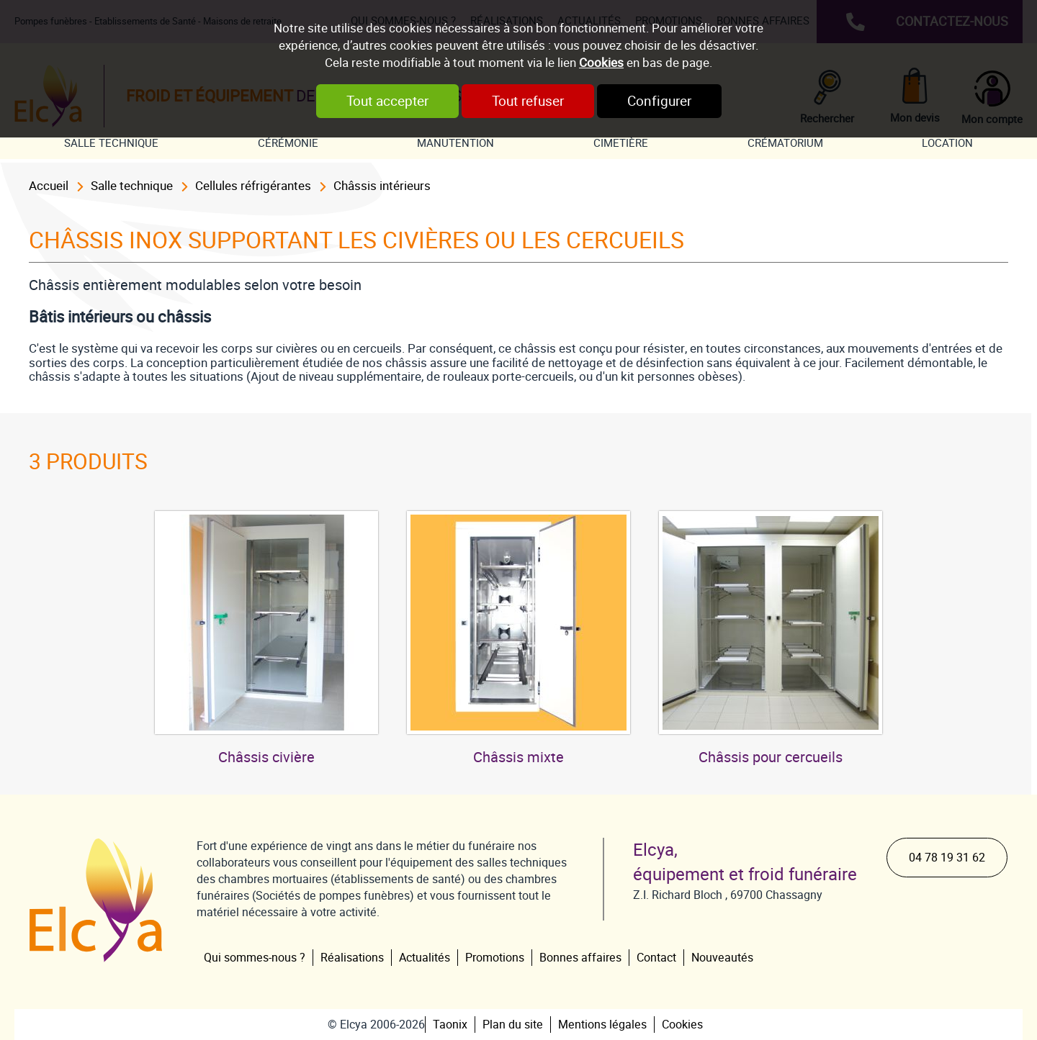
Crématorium (785, 143)
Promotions (494, 957)
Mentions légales (602, 1024)
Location (947, 143)
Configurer (659, 101)
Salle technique (111, 143)
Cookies (601, 62)
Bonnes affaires (580, 957)
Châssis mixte (518, 757)
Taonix (450, 1024)
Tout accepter (387, 101)
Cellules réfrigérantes (253, 185)
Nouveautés (722, 957)
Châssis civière (266, 757)
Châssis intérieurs (382, 185)
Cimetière (620, 143)
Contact (656, 957)
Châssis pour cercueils (771, 757)
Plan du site (512, 1024)
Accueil (48, 185)
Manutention (455, 143)
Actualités (424, 957)
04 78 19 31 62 (947, 857)
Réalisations (352, 957)
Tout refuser (528, 101)
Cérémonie (288, 143)
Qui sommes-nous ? (254, 957)
